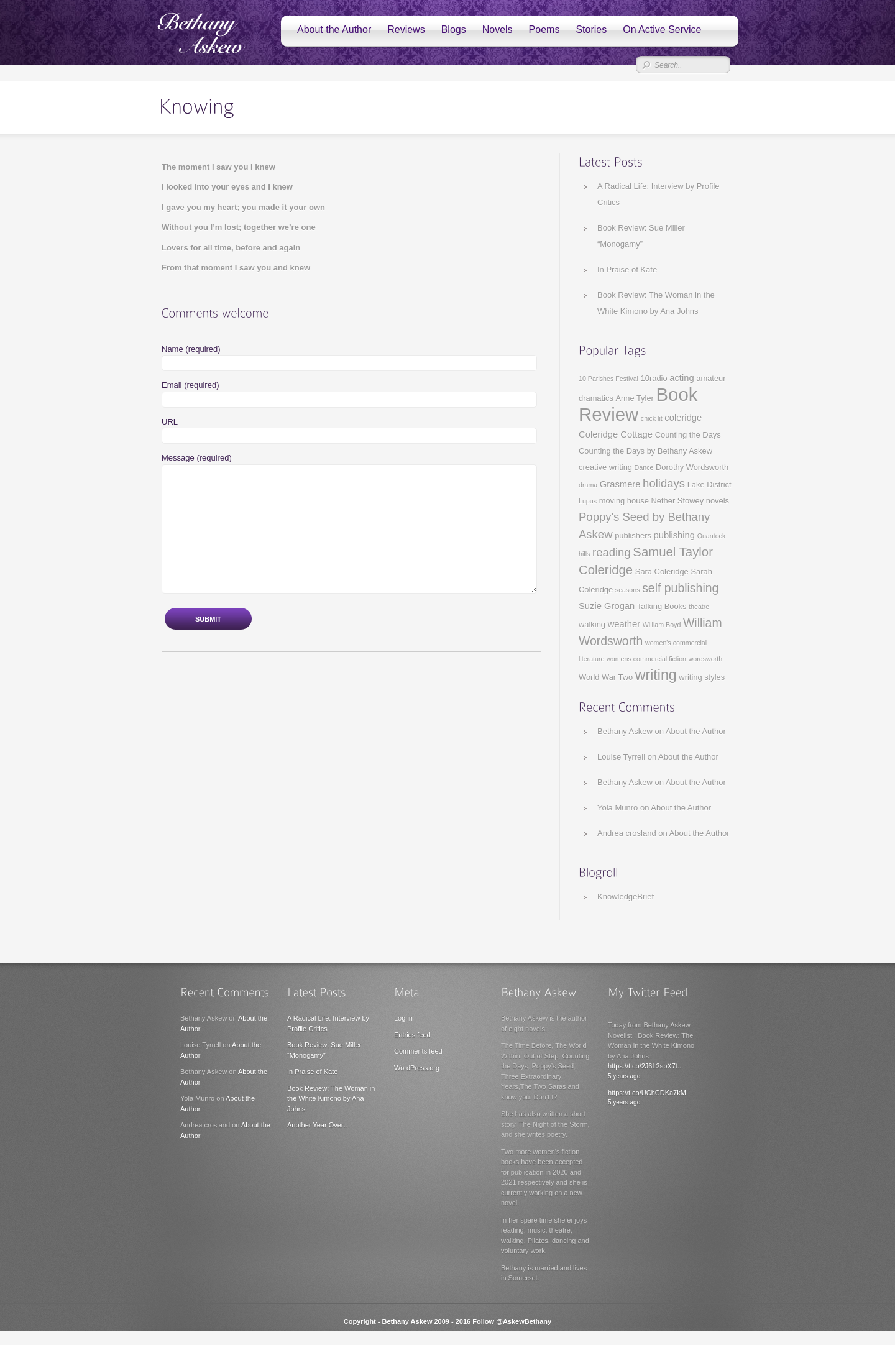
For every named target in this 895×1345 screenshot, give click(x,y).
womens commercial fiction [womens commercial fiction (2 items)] (646, 659)
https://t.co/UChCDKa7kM (647, 1092)
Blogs (453, 29)
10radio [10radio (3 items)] (654, 378)
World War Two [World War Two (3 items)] (606, 677)
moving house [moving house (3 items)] (624, 500)
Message (197, 457)
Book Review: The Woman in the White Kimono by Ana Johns (331, 1099)
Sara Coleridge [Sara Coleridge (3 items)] (662, 571)
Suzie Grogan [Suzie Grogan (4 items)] (607, 606)
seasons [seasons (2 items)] (627, 590)
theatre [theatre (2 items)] (699, 606)
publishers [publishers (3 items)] (633, 535)
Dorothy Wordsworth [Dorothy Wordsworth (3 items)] (692, 467)
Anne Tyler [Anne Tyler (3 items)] (635, 398)
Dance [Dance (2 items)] (644, 467)
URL (170, 421)
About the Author (334, 29)
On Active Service (662, 29)
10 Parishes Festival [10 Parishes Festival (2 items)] (608, 378)
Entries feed (412, 1035)
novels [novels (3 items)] (717, 500)
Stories (591, 29)
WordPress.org (416, 1068)
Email (190, 385)
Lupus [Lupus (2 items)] (588, 501)
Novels (497, 29)
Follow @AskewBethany (511, 1321)
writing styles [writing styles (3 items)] (702, 677)
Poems (544, 29)
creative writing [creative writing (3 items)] (605, 467)
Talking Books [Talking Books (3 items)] (662, 606)
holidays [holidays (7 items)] (664, 483)
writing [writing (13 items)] (656, 675)
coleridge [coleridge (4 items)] (683, 418)
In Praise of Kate (627, 269)
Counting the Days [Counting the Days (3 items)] (688, 434)
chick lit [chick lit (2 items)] (652, 418)
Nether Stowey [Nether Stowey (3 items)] (677, 500)
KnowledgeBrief (625, 896)
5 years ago (624, 1076)
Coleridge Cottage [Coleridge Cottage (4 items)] (616, 434)
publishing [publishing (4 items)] (674, 535)
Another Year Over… (319, 1125)
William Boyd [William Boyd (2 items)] (662, 624)
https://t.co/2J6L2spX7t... (645, 1066)
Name (191, 349)
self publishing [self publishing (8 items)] (680, 588)
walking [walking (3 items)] (592, 624)
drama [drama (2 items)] (588, 485)
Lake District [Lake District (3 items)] (709, 484)
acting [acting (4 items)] (681, 378)
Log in (403, 1018)
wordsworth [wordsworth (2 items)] (705, 659)
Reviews (406, 29)
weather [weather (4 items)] (624, 624)
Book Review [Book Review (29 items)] (638, 404)
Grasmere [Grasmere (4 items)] (620, 484)
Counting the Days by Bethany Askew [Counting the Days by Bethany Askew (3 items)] (645, 451)
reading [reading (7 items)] (611, 552)
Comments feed (418, 1051)
